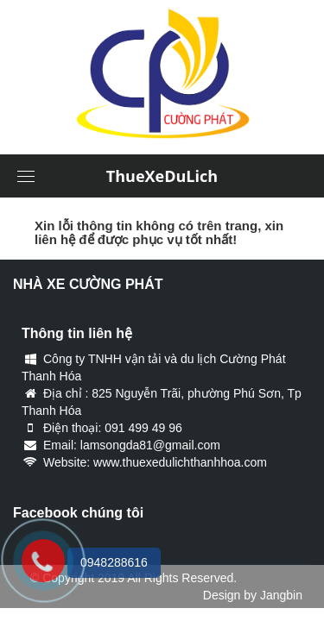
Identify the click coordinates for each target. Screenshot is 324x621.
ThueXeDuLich (162, 176)
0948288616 (114, 562)
